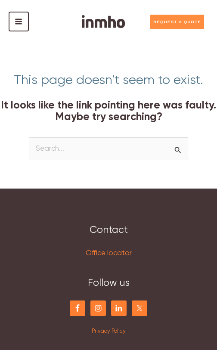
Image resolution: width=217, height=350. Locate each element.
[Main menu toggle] (19, 22)
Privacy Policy (109, 331)
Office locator (109, 253)
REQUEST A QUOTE (177, 21)
